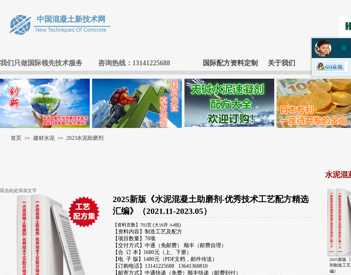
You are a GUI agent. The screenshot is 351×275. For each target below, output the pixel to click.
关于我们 (281, 63)
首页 (16, 138)
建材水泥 (44, 138)
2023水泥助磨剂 (85, 138)
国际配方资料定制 (230, 63)
